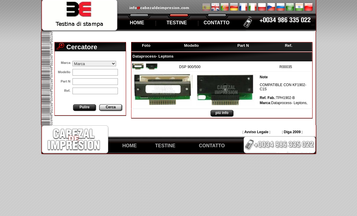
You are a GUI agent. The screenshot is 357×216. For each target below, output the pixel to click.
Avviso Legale (256, 132)
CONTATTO (216, 22)
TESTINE (177, 22)
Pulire (84, 107)
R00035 (285, 67)
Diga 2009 (292, 132)
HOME (137, 22)
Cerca (110, 107)
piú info (221, 113)
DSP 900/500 (189, 67)
